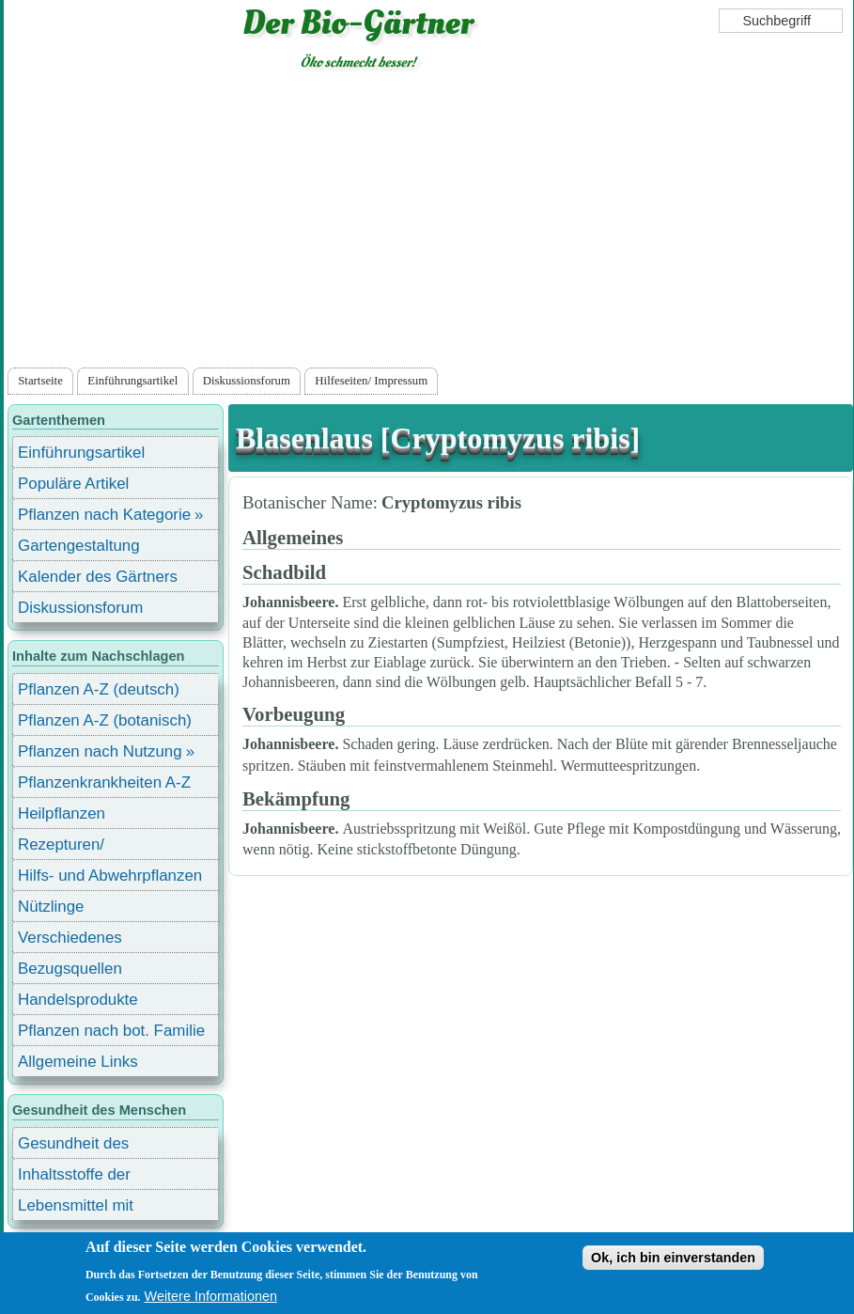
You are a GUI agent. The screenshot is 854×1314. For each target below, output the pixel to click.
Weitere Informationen (211, 1296)
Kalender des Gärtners (98, 577)
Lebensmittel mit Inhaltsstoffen (75, 1208)
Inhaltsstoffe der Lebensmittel (74, 1177)
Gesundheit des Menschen (73, 1146)
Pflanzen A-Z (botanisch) (105, 720)
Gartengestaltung (79, 546)
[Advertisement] (428, 222)
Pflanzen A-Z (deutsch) (98, 689)
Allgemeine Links (78, 1062)
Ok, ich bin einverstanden (673, 1257)
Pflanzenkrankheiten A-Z (104, 782)
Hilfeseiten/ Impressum (371, 380)
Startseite (40, 380)
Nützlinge (51, 906)
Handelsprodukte (78, 1000)
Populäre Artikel (73, 484)
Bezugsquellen (70, 969)
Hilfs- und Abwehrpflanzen (110, 875)
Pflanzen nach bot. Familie (111, 1031)
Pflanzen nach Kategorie (104, 515)
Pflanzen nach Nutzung (100, 751)
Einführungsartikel (132, 380)
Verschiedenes (70, 937)
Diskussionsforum (246, 380)
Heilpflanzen (61, 813)
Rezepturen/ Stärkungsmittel (72, 847)
